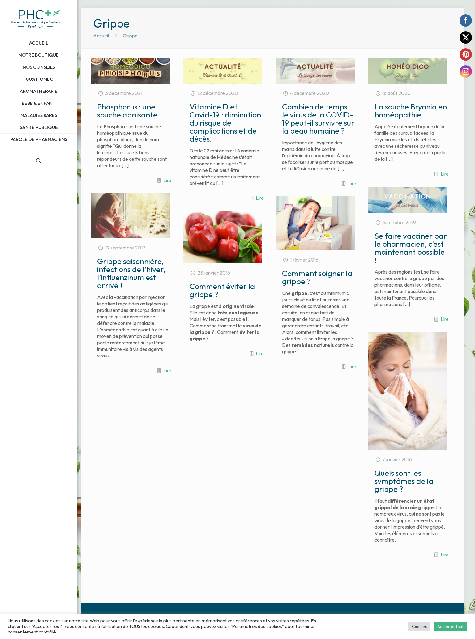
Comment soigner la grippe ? (317, 277)
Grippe (130, 35)
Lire (167, 180)
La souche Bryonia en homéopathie (410, 111)
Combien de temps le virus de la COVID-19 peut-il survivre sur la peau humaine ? (318, 119)
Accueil (101, 35)
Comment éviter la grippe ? (222, 290)
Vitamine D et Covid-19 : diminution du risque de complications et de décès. (225, 123)
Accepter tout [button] (450, 626)
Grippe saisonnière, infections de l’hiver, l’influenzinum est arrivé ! (131, 273)
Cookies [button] (419, 626)
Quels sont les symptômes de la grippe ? (403, 481)
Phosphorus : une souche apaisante (127, 111)
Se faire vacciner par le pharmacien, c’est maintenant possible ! (410, 248)
